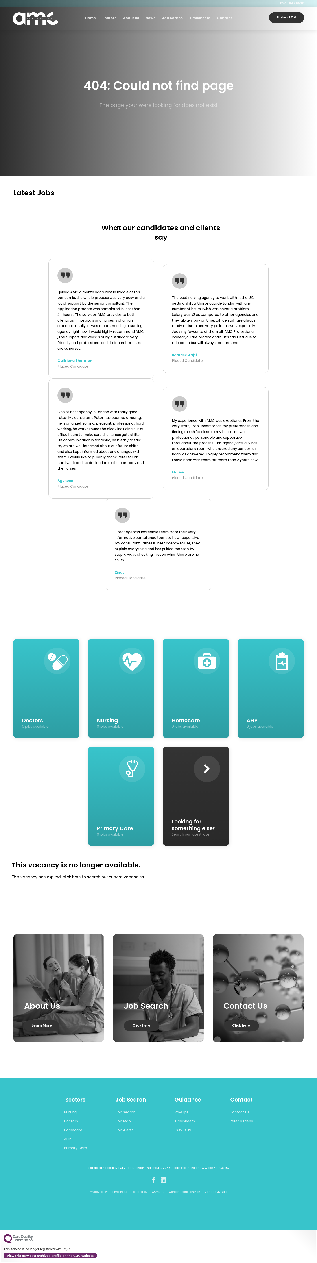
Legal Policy (139, 1192)
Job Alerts (124, 1130)
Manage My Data (216, 1192)
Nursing (70, 1112)
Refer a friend (241, 1121)
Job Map (123, 1121)
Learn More (42, 1026)
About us (131, 18)
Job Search (172, 18)
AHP (67, 1139)
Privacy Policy (99, 1192)
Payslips (181, 1112)
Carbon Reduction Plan (184, 1192)
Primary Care (75, 1148)
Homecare (73, 1130)
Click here (141, 1026)
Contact (224, 18)
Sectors (109, 18)
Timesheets (199, 18)
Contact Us (239, 1112)
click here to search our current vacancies (103, 877)
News (150, 18)
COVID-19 (183, 1130)
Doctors (71, 1121)
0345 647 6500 (292, 3)
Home (90, 18)
